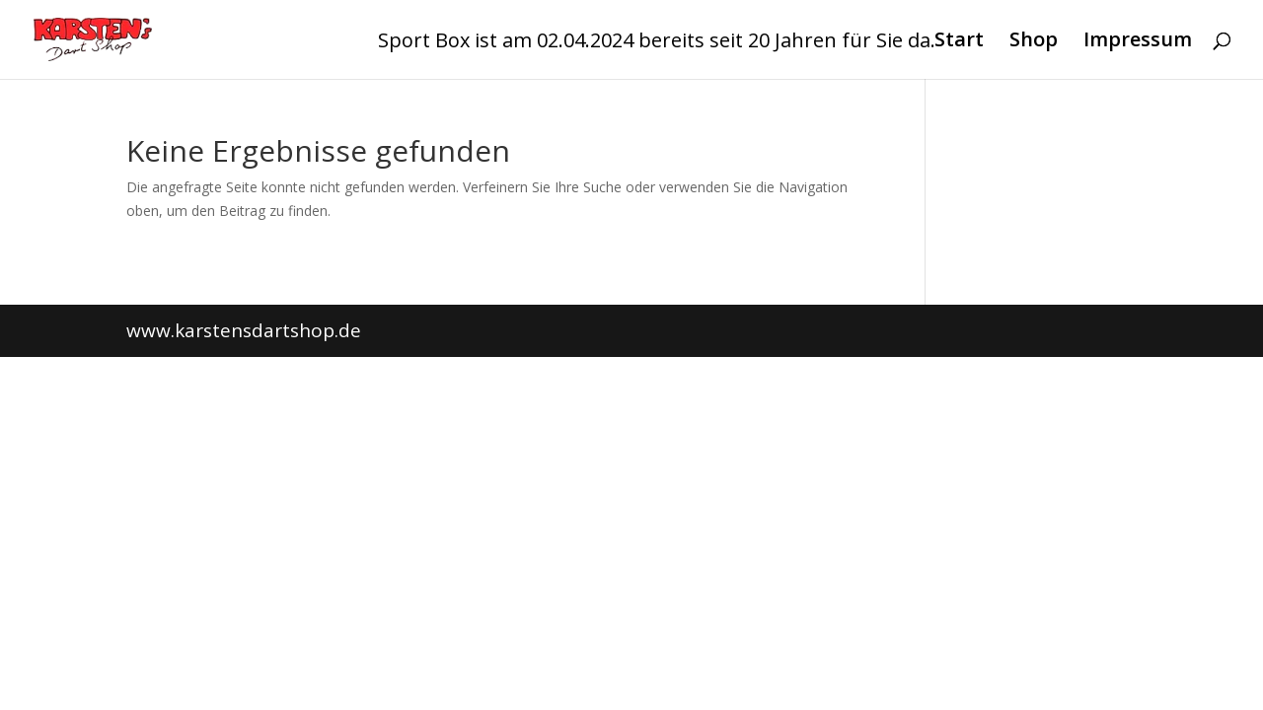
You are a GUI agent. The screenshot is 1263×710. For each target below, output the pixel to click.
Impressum (1137, 42)
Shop (1033, 42)
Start (959, 42)
